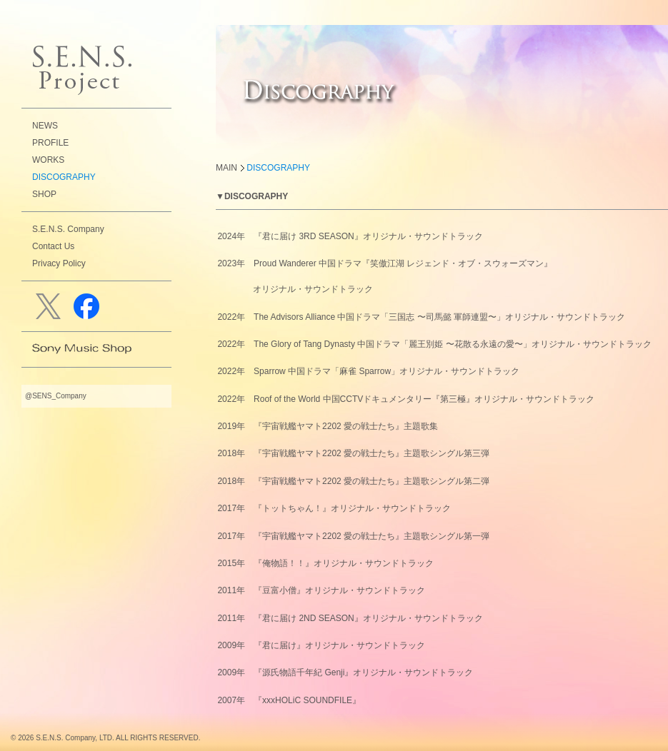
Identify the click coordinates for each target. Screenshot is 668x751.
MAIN (226, 168)
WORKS (48, 160)
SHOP (44, 194)
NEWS (45, 126)
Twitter (51, 306)
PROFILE (50, 143)
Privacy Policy (59, 263)
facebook (89, 306)
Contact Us (53, 246)
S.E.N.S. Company (68, 229)
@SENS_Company (55, 396)
